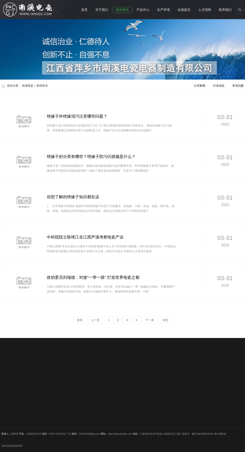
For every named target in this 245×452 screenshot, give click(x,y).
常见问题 (238, 85)
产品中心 (142, 9)
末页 (165, 320)
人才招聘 (204, 9)
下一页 (150, 320)
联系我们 (225, 9)
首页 (84, 9)
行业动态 (218, 85)
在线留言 (184, 9)
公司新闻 (199, 85)
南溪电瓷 (27, 85)
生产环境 (163, 9)
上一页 (95, 320)
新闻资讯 (122, 9)
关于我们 (101, 9)
